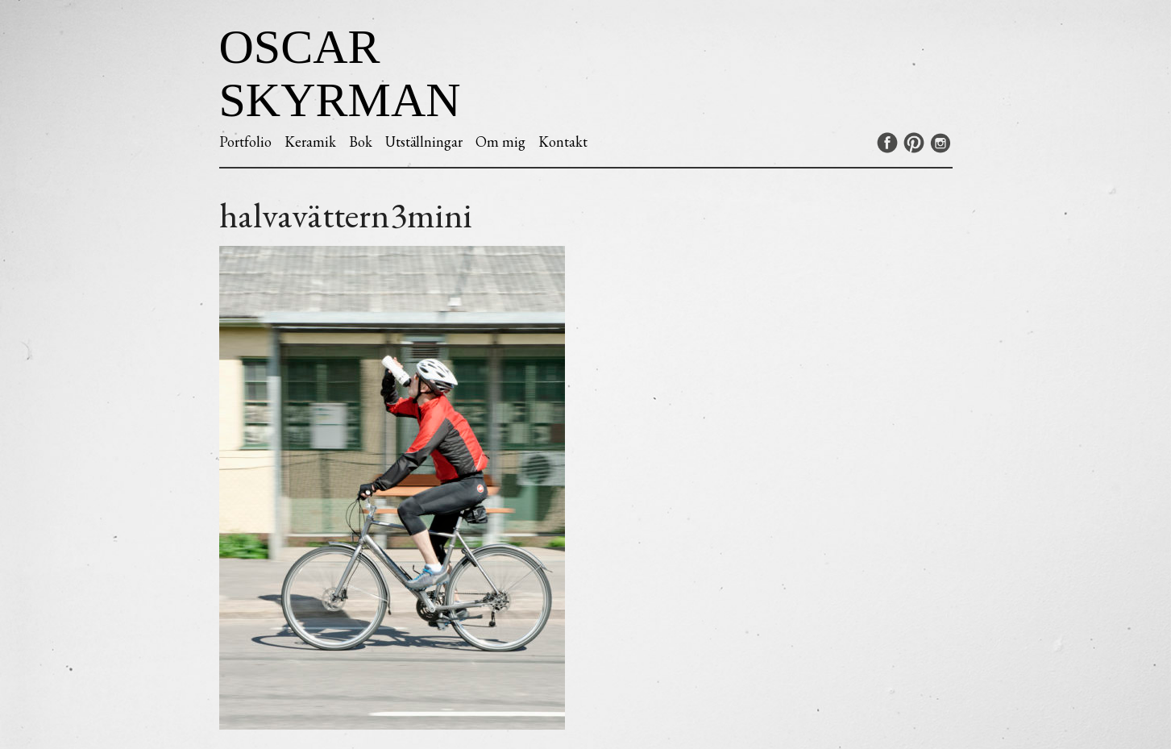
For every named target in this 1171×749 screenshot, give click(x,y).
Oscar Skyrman (340, 73)
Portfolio (245, 141)
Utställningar (424, 141)
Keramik (310, 141)
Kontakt (563, 141)
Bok (360, 141)
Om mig (500, 141)
